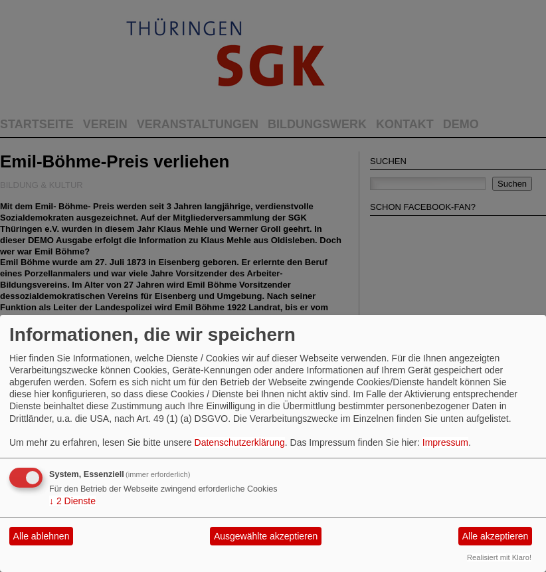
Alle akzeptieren (495, 536)
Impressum (445, 442)
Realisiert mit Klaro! (499, 557)
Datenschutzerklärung (240, 442)
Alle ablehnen (41, 536)
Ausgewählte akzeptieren (266, 536)
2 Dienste (72, 501)
